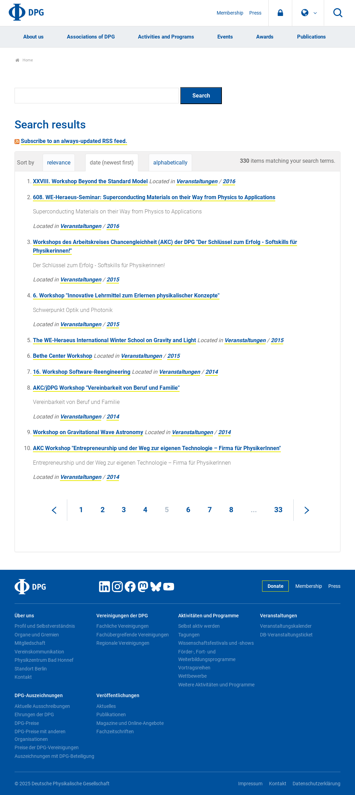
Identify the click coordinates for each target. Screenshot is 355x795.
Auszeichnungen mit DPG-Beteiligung (54, 756)
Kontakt (23, 677)
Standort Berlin (31, 668)
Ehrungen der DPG (34, 714)
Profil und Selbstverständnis (45, 626)
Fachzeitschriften (115, 731)
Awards (265, 37)
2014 (211, 372)
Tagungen (189, 634)
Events (225, 37)
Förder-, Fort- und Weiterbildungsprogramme (206, 655)
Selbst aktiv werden (199, 626)
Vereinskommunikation (39, 651)
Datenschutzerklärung (316, 784)
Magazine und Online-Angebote (130, 723)
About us (33, 37)
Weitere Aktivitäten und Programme (216, 684)
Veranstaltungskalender (286, 626)
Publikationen (111, 714)
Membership (230, 13)
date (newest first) (112, 162)
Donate (276, 586)
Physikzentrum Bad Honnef (44, 660)
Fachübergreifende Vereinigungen (132, 634)
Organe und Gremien (37, 634)
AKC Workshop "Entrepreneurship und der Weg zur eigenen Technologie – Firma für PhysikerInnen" (157, 448)
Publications (311, 37)
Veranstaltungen (196, 181)
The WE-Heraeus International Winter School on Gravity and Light (114, 340)
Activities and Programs (166, 37)
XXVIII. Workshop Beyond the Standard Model (90, 181)
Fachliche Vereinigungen (122, 626)
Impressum (250, 784)
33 (278, 510)
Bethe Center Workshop (62, 356)
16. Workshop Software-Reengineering (81, 372)
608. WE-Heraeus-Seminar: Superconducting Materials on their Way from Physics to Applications (154, 197)
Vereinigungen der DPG (122, 616)
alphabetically (170, 162)
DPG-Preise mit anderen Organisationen (40, 735)
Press (255, 13)
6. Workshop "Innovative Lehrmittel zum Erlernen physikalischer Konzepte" (126, 295)
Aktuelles (106, 706)
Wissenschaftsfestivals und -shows (216, 643)
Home (24, 60)
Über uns (24, 616)
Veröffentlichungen (117, 696)
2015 (112, 279)
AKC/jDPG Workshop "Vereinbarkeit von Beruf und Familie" (106, 387)
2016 (229, 181)
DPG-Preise (27, 723)
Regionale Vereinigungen (122, 643)
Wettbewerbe (192, 676)
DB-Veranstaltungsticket (286, 634)
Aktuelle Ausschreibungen (42, 706)
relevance (58, 162)
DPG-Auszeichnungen (39, 696)
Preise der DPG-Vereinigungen (47, 747)
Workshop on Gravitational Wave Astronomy (88, 432)
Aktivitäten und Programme (208, 616)
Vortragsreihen (194, 667)
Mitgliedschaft (30, 643)
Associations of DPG (91, 37)
